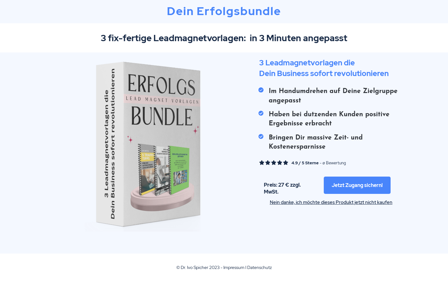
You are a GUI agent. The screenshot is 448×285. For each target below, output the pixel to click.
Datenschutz (259, 267)
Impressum (233, 267)
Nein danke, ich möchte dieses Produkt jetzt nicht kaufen (331, 202)
